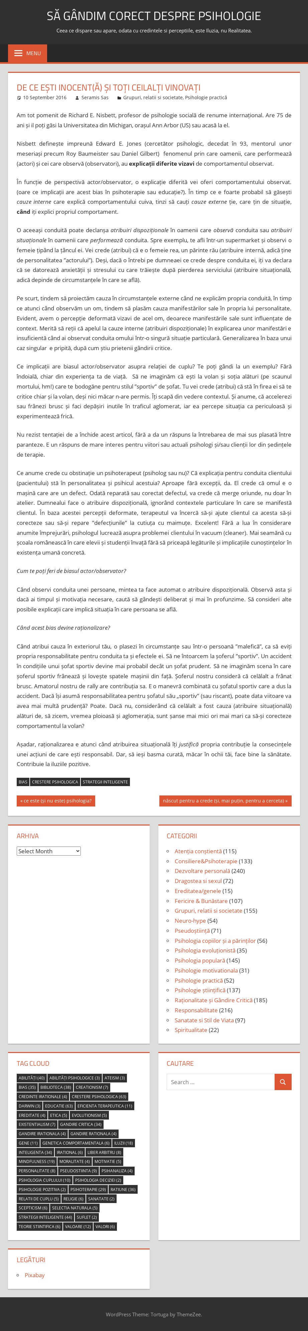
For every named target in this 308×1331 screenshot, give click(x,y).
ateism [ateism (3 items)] (115, 1078)
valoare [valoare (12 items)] (78, 1226)
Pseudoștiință (192, 930)
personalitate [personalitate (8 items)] (37, 1171)
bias (23, 782)
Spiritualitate (191, 1030)
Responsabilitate (196, 1010)
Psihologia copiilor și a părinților (215, 940)
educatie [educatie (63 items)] (59, 1106)
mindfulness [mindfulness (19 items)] (37, 1161)
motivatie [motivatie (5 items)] (108, 1161)
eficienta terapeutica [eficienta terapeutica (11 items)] (105, 1106)
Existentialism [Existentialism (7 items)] (37, 1124)
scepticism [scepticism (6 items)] (33, 1208)
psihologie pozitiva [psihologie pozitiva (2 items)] (42, 1189)
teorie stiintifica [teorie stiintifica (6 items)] (39, 1226)
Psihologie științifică (200, 990)
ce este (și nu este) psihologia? (57, 801)
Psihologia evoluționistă (205, 950)
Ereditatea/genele (198, 891)
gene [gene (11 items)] (28, 1143)
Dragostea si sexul (198, 881)
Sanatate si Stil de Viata (204, 1020)
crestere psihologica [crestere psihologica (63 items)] (99, 1096)
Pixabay (35, 1275)
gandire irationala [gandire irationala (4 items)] (42, 1134)
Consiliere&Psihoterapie (206, 861)
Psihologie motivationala (206, 970)
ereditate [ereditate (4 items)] (32, 1115)
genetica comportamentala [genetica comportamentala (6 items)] (76, 1143)
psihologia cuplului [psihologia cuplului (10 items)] (44, 1180)
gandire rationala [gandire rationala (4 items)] (93, 1134)
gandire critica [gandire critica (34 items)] (81, 1124)
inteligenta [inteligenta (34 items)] (35, 1152)
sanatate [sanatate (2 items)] (101, 1199)
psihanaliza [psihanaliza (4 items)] (117, 1171)
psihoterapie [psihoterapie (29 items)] (88, 1189)
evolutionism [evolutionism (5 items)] (89, 1115)
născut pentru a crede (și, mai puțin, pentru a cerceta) (223, 801)
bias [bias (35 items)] (27, 1087)
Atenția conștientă (198, 851)
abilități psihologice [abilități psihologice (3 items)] (74, 1078)
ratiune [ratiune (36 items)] (123, 1189)
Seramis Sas (95, 97)
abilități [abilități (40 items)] (32, 1078)
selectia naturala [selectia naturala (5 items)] (75, 1208)
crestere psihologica (55, 782)
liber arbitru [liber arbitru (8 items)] (104, 1152)
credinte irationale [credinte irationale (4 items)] (43, 1096)
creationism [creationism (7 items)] (92, 1087)
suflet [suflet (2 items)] (87, 1217)
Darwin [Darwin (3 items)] (29, 1106)
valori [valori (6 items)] (105, 1226)
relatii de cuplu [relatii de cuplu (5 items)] (39, 1199)
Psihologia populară (200, 960)
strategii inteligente (105, 782)
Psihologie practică (206, 97)
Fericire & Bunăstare (201, 901)
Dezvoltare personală (202, 871)
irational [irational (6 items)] (70, 1152)
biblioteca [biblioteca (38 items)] (55, 1087)
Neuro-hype (190, 920)
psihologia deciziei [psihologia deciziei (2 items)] (98, 1180)
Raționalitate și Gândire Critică (214, 1000)
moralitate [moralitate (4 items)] (74, 1161)
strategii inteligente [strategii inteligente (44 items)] (45, 1217)
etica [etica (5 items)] (58, 1115)
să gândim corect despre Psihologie (154, 15)
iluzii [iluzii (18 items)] (123, 1143)
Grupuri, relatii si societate (153, 97)
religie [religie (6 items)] (73, 1199)
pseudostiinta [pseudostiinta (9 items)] (78, 1171)
